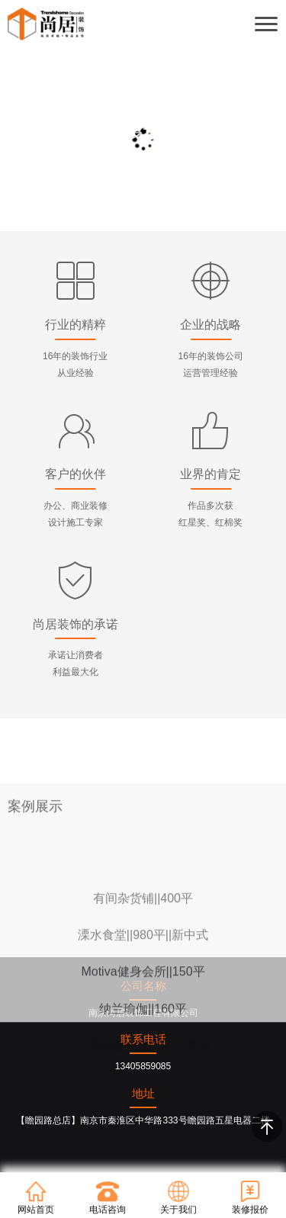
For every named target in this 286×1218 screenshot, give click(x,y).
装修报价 (250, 1197)
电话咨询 (107, 1197)
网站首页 (36, 1197)
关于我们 (178, 1197)
